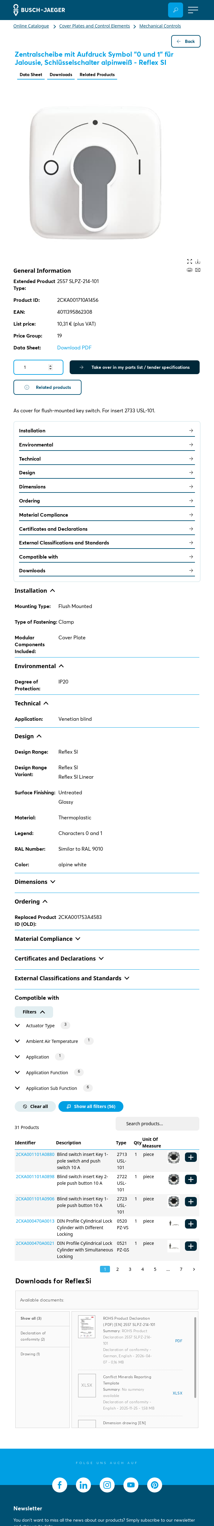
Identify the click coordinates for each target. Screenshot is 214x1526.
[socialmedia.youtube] (130, 1484)
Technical (107, 459)
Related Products (97, 74)
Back (186, 41)
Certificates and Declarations (107, 529)
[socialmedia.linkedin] (83, 1484)
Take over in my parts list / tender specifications (135, 367)
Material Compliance (107, 515)
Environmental (107, 444)
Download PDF (74, 347)
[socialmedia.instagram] (107, 1484)
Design (107, 472)
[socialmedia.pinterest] (154, 1484)
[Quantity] (38, 367)
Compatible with (107, 557)
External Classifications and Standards (107, 542)
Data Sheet (31, 74)
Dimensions (107, 486)
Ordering (107, 500)
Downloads (61, 74)
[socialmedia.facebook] (59, 1484)
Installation (107, 430)
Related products (47, 387)
